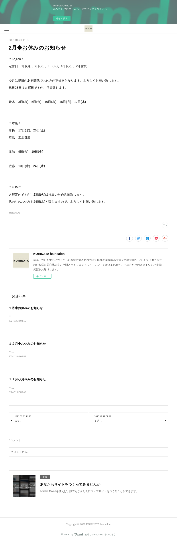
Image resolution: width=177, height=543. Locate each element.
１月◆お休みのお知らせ (26, 308)
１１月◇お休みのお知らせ (27, 380)
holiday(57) (14, 213)
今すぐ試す (61, 18)
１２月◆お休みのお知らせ (27, 344)
